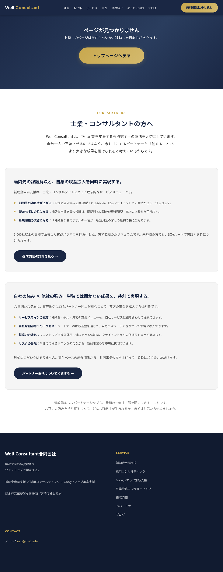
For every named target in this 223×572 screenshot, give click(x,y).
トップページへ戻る (112, 55)
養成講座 (122, 497)
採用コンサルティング (130, 471)
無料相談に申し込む (199, 7)
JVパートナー (125, 506)
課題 (66, 8)
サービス (91, 8)
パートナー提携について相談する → (48, 373)
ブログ (152, 8)
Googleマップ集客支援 (131, 480)
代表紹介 (117, 8)
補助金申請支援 (126, 463)
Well (22, 7)
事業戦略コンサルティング (133, 489)
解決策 (77, 8)
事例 (104, 8)
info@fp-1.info (27, 541)
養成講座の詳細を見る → (40, 256)
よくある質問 (135, 8)
